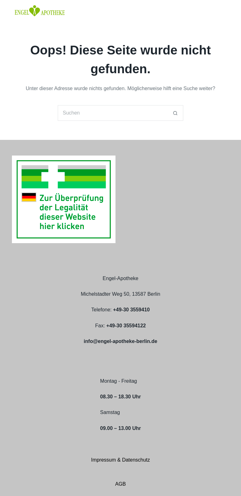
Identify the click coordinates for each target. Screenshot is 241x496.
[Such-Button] (175, 113)
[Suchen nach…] (113, 113)
